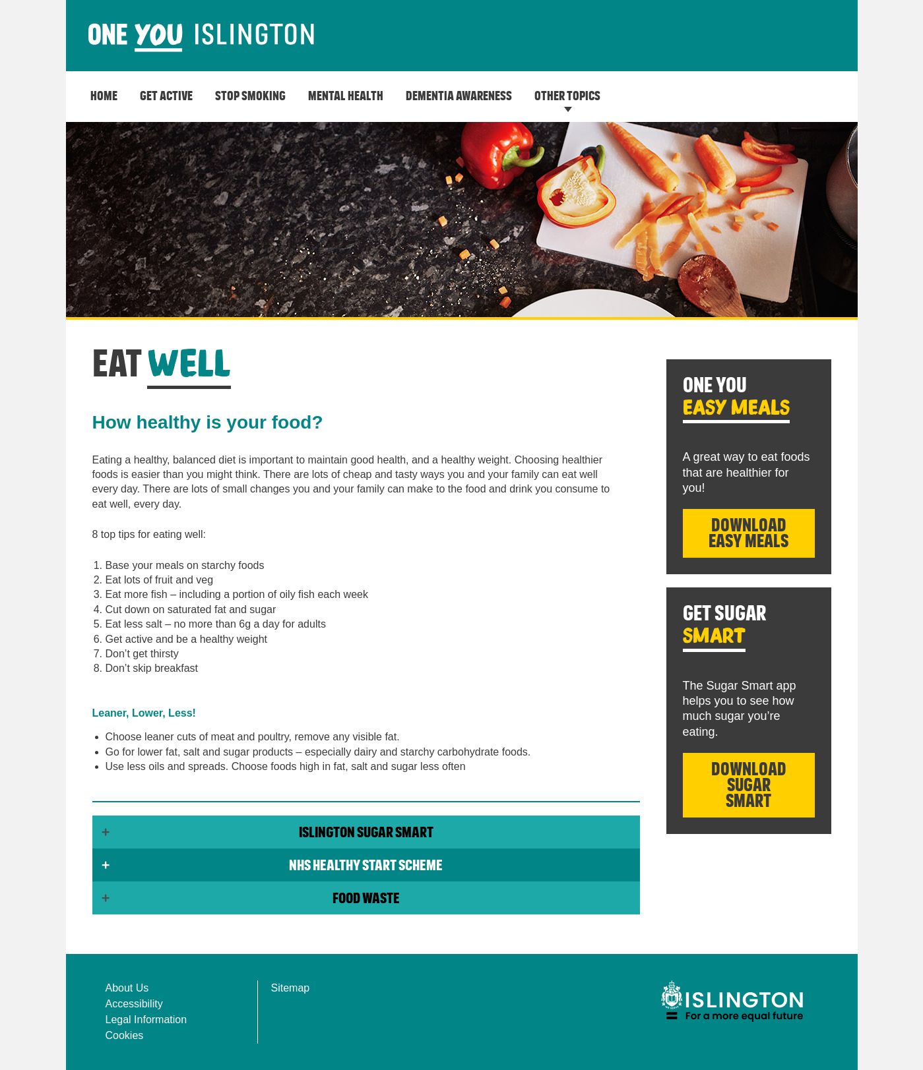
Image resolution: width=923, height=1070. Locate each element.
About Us (127, 988)
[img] (732, 1001)
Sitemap (290, 988)
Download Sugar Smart (748, 786)
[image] (201, 38)
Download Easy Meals (748, 534)
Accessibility (134, 1003)
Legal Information (146, 1019)
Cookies (125, 1035)
